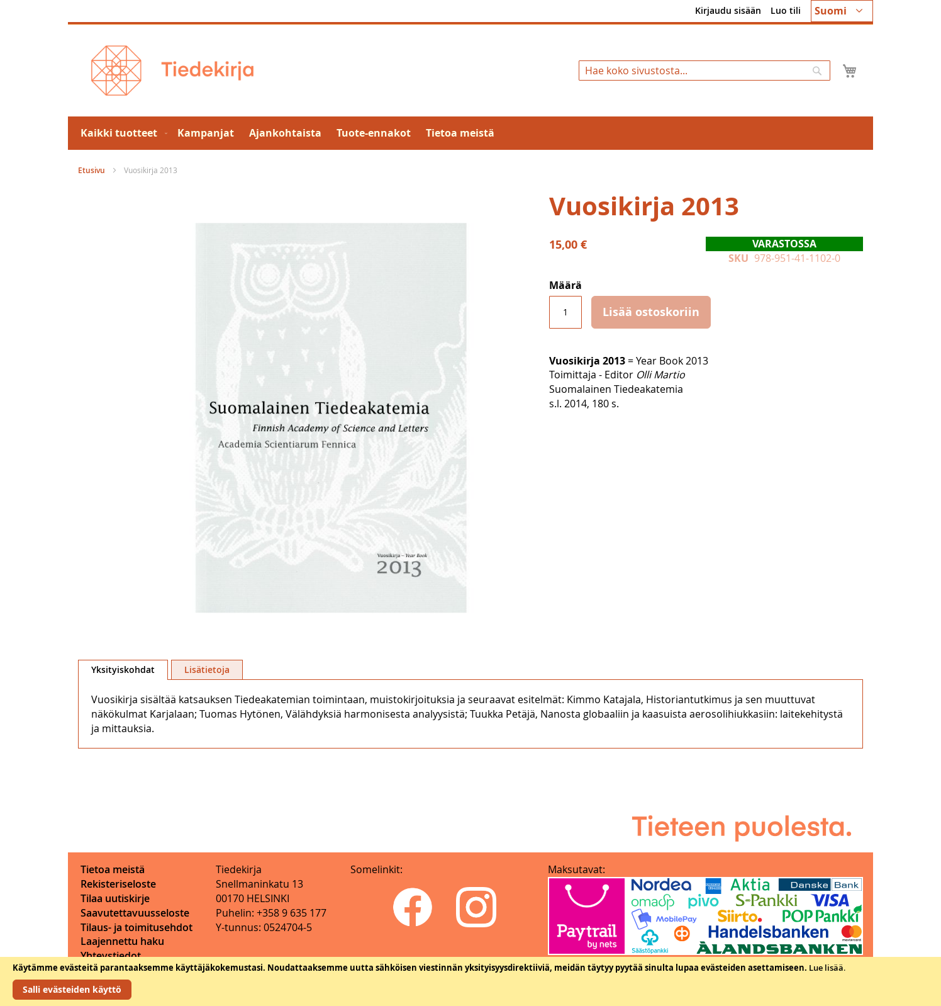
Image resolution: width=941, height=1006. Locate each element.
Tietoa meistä (113, 869)
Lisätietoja (207, 669)
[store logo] (172, 70)
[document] (470, 981)
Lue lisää (826, 967)
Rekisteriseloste (118, 884)
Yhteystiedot (111, 956)
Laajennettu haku (122, 941)
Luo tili (786, 10)
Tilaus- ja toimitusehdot (136, 927)
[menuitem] (121, 133)
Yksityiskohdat (123, 669)
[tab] (123, 670)
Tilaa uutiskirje (115, 898)
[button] (842, 11)
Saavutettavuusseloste (135, 913)
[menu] (470, 133)
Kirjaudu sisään (728, 10)
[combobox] (704, 70)
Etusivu (91, 170)
